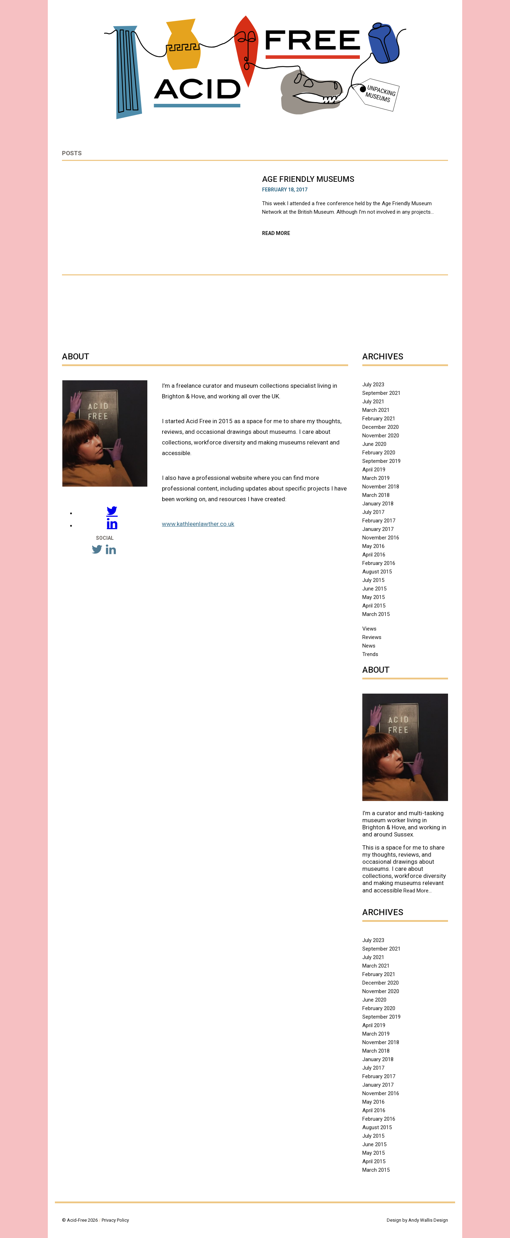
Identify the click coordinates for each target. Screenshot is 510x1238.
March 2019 (376, 478)
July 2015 (373, 580)
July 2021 (373, 401)
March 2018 (376, 495)
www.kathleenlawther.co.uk (198, 523)
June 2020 (374, 444)
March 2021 (376, 410)
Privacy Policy (115, 1220)
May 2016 (373, 546)
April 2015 (373, 606)
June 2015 (374, 589)
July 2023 (373, 384)
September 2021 (381, 393)
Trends (370, 654)
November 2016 (380, 537)
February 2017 (378, 520)
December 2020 (380, 427)
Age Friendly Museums (309, 179)
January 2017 (377, 529)
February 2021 (378, 418)
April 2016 (373, 554)
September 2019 (381, 461)
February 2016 (378, 563)
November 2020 (380, 435)
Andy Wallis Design (428, 1220)
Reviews (371, 637)
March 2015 (376, 614)
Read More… (417, 890)
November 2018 (380, 486)
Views (369, 629)
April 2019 (373, 469)
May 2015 (373, 597)
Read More (289, 233)
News (368, 646)
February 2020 (378, 452)
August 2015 (377, 571)
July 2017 (373, 512)
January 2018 (377, 503)
